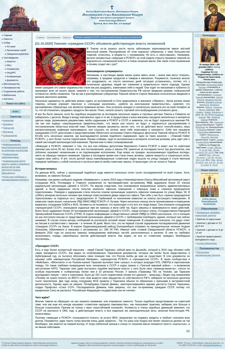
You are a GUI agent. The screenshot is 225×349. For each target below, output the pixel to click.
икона (202, 87)
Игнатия (215, 117)
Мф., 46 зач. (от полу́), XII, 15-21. (207, 151)
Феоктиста (213, 135)
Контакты (8, 99)
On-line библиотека (207, 243)
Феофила (209, 100)
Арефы (220, 140)
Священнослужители (18, 54)
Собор (7, 42)
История (11, 46)
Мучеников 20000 (215, 85)
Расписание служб (16, 50)
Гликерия (217, 95)
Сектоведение (53, 37)
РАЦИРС (11, 72)
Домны (207, 112)
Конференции (14, 76)
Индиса (208, 107)
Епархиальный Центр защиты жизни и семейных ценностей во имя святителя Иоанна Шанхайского (15, 167)
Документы (12, 80)
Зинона (219, 97)
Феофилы (216, 112)
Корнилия (218, 122)
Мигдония (214, 105)
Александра (203, 132)
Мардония (204, 105)
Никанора (218, 115)
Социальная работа (14, 91)
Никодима (200, 127)
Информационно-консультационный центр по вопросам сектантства (15, 147)
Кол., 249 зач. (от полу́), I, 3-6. (208, 156)
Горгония (217, 107)
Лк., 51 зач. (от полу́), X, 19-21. (212, 163)
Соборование (10, 135)
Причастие (8, 128)
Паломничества (12, 87)
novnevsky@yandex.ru (212, 345)
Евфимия (210, 110)
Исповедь (8, 124)
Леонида (205, 137)
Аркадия (202, 130)
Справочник (13, 69)
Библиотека (10, 95)
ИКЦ (9, 65)
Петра (202, 110)
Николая (214, 137)
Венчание (8, 132)
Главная (40, 37)
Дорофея (209, 102)
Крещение (8, 120)
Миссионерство (12, 84)
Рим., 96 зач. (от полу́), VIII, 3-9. (209, 161)
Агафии (199, 112)
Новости (67, 37)
